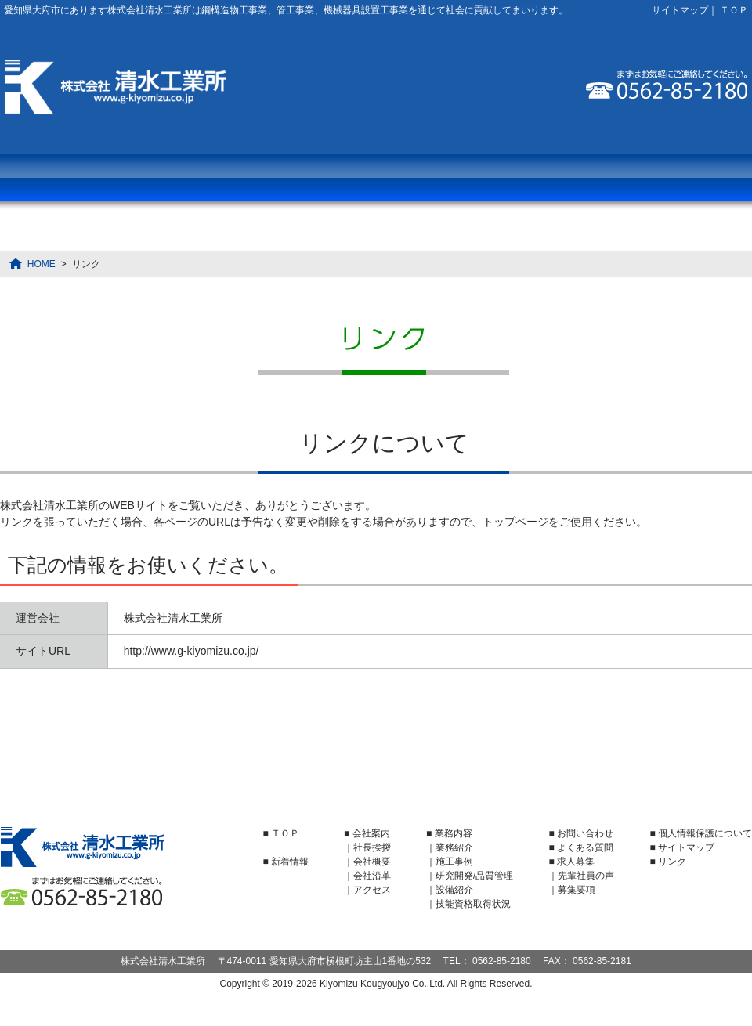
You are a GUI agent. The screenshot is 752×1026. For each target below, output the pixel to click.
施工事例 (454, 861)
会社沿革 (372, 875)
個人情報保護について (705, 833)
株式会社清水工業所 (115, 87)
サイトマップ (680, 10)
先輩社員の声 (586, 875)
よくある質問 (376, 177)
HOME (41, 263)
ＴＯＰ (734, 10)
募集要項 (576, 889)
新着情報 (290, 861)
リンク (672, 861)
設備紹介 (454, 889)
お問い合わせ (677, 177)
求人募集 (526, 177)
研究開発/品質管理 (474, 875)
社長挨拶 (372, 847)
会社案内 (225, 177)
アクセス (372, 889)
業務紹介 (454, 847)
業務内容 (75, 177)
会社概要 (372, 861)
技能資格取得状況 (473, 903)
